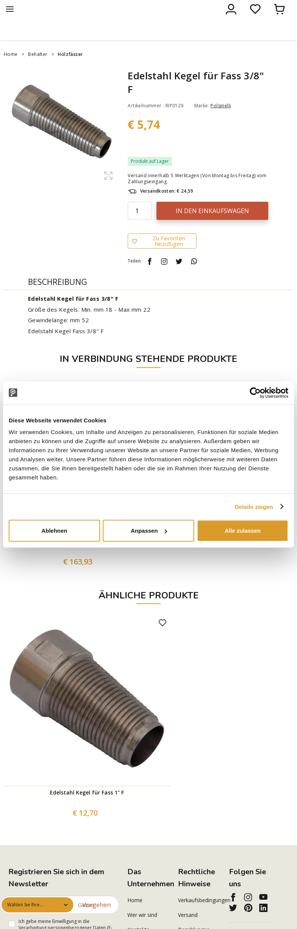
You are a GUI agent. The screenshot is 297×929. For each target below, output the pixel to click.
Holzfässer (70, 70)
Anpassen (149, 530)
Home (11, 70)
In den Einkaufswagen (212, 227)
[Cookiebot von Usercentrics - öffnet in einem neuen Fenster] (255, 392)
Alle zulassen (243, 530)
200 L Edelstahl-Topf (79, 557)
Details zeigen (254, 506)
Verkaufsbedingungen (199, 916)
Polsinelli (220, 121)
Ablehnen (54, 530)
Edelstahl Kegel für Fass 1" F (87, 808)
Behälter (37, 70)
